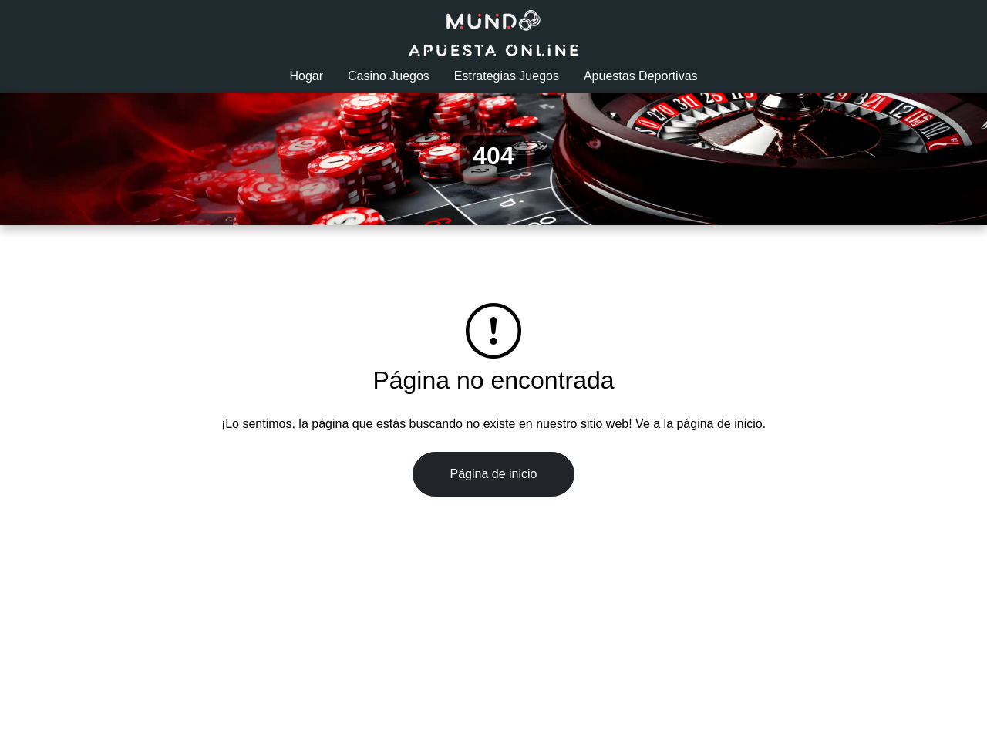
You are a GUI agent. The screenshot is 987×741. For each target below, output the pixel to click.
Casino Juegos (388, 76)
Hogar (306, 76)
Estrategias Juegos (506, 76)
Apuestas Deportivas (641, 76)
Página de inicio (493, 473)
